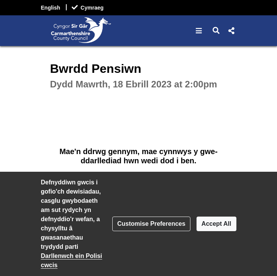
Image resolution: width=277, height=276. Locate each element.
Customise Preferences (151, 223)
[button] (199, 31)
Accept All (216, 223)
